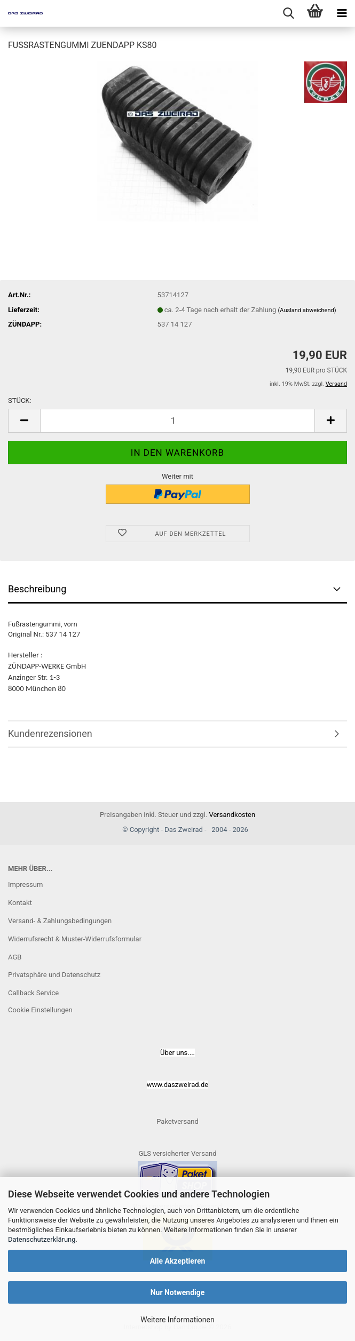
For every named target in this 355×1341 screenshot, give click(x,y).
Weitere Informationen (177, 1319)
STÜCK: (19, 400)
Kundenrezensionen (50, 733)
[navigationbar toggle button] (341, 13)
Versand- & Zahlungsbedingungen (60, 921)
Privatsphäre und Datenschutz (54, 975)
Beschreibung (37, 588)
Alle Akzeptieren (178, 1261)
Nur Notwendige (178, 1292)
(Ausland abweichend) (307, 310)
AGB (14, 957)
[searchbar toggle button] (288, 13)
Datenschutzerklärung (42, 1239)
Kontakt (20, 903)
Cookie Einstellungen (40, 1010)
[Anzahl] (177, 421)
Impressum (25, 884)
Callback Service (33, 993)
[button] (24, 421)
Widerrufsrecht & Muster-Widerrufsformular (74, 939)
